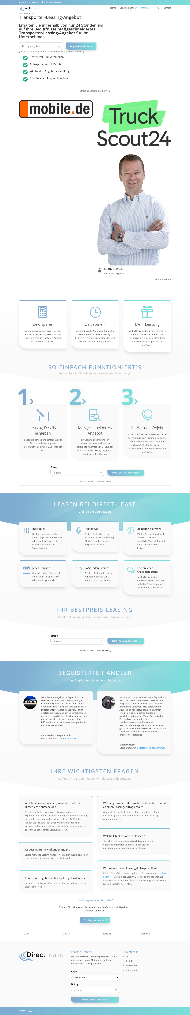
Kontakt (167, 8)
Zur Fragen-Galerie (94, 920)
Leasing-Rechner (128, 8)
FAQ (158, 8)
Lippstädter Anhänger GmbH (151, 747)
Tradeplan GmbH (67, 738)
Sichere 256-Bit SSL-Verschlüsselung (95, 481)
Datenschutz (131, 970)
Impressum (131, 965)
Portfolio (144, 8)
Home (113, 8)
